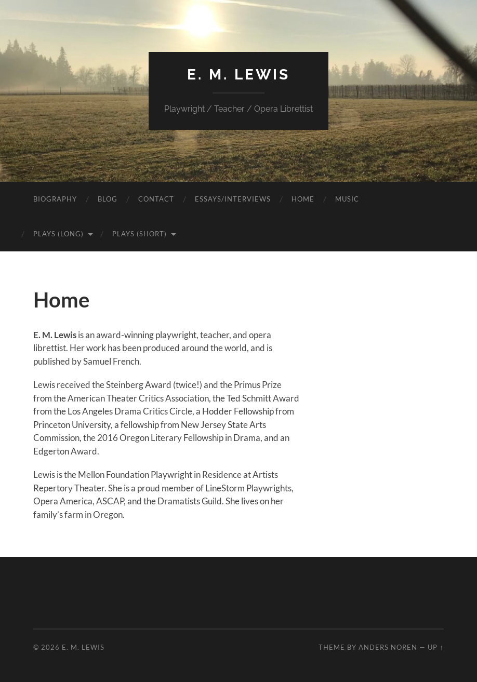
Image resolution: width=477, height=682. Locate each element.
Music (347, 199)
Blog (107, 199)
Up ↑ (435, 647)
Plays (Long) (58, 234)
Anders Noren (388, 647)
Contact (156, 199)
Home (303, 199)
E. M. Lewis (238, 74)
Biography (55, 199)
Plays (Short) (139, 234)
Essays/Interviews (233, 199)
